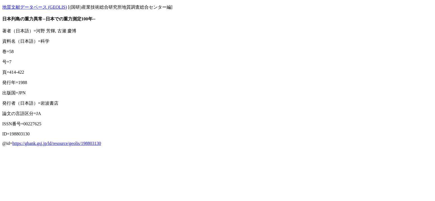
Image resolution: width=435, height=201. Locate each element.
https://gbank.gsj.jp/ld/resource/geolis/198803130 (56, 143)
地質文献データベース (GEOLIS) (34, 7)
